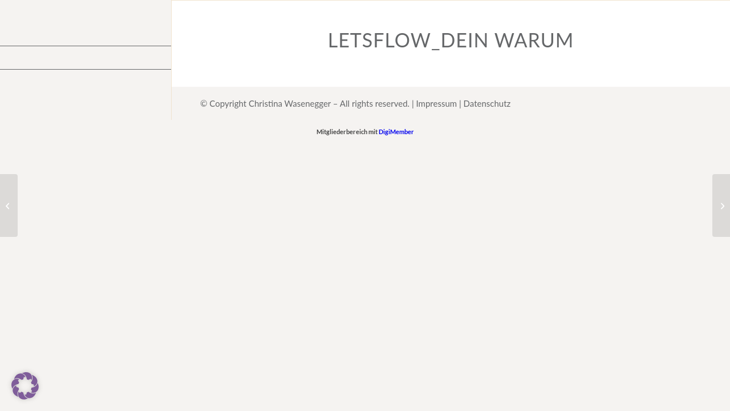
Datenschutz (487, 103)
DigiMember (396, 131)
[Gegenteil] (721, 205)
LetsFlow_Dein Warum (451, 39)
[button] (25, 386)
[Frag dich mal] (9, 205)
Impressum (436, 103)
